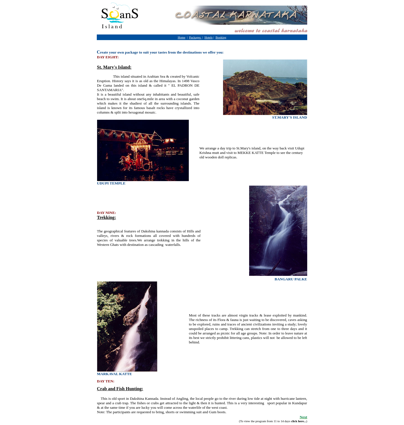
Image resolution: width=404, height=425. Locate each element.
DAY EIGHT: (108, 57)
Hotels (209, 37)
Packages (195, 37)
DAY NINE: (106, 213)
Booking (220, 37)
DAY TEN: (105, 381)
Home (181, 37)
